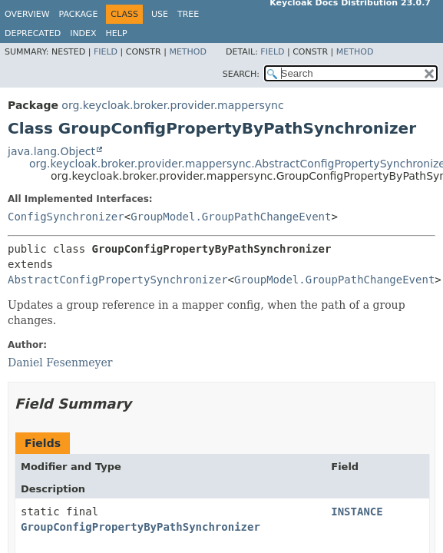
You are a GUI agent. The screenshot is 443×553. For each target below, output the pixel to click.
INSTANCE (356, 511)
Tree (188, 14)
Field (105, 52)
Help (116, 33)
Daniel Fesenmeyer (60, 362)
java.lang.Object (51, 151)
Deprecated (33, 33)
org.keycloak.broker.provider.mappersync (172, 105)
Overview (27, 14)
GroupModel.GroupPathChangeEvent (231, 216)
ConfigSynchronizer (66, 216)
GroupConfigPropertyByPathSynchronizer (140, 527)
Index (83, 33)
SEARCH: (241, 74)
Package (78, 14)
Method (188, 52)
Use (159, 14)
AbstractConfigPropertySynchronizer (118, 279)
